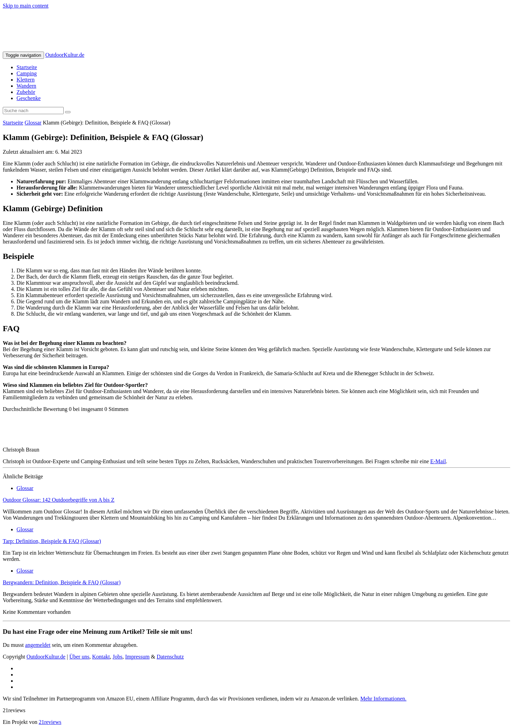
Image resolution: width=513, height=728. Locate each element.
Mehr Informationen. (383, 699)
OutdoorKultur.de (64, 55)
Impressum (137, 657)
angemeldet (38, 645)
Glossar (33, 123)
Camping (27, 73)
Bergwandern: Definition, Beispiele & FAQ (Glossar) (61, 582)
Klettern (25, 80)
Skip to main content (26, 6)
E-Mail (438, 461)
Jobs (117, 657)
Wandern (26, 86)
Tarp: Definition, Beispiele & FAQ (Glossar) (52, 541)
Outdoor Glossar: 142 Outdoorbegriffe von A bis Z (59, 500)
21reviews (50, 722)
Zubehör (26, 92)
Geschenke (29, 98)
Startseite (27, 67)
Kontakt (101, 657)
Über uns (79, 657)
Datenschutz (170, 657)
